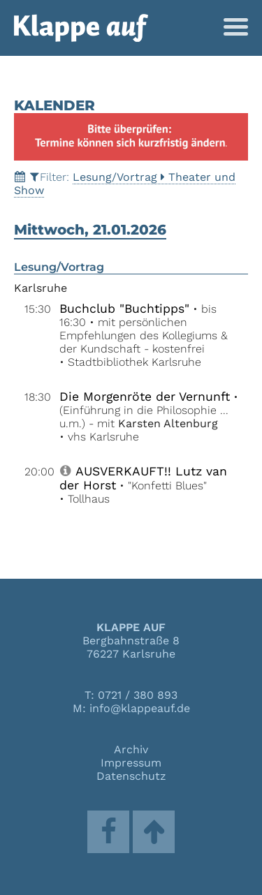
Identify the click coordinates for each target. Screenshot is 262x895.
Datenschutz (131, 776)
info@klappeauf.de (139, 708)
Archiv (131, 749)
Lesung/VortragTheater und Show (124, 183)
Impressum (131, 762)
